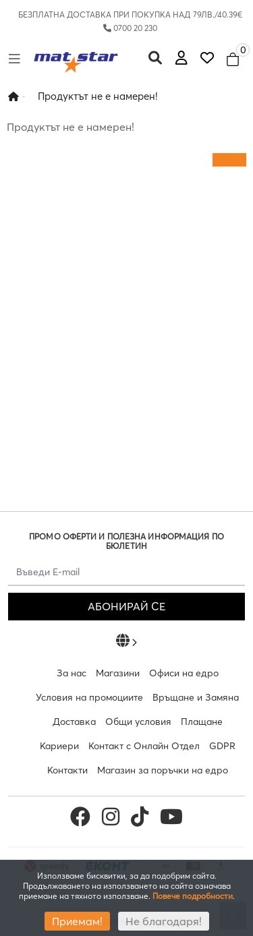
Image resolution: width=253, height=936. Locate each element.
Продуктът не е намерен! (98, 96)
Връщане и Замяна (195, 697)
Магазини (118, 673)
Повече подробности (192, 896)
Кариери (59, 746)
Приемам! (77, 921)
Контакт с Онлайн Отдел (144, 746)
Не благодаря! (163, 921)
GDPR (222, 746)
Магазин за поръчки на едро (162, 770)
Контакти (67, 770)
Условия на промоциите (89, 697)
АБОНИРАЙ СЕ (126, 606)
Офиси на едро (184, 673)
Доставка (74, 721)
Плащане (202, 721)
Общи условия (138, 721)
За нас (71, 673)
